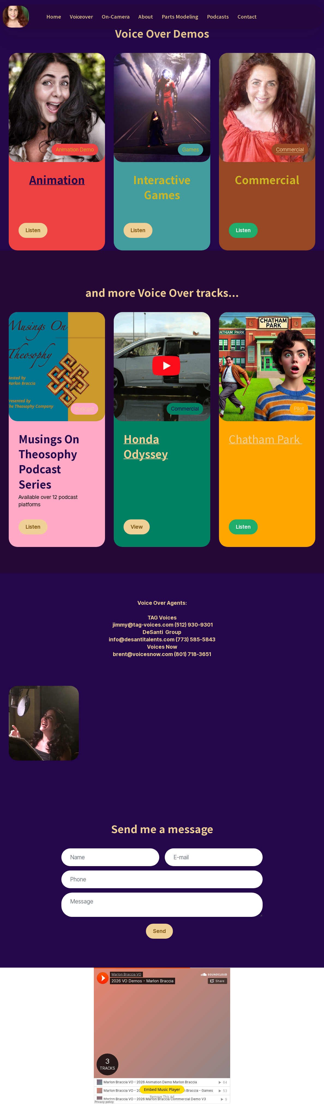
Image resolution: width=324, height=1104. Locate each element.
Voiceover (81, 16)
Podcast (84, 408)
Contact (247, 16)
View (137, 526)
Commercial (290, 149)
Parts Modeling (180, 16)
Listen (33, 230)
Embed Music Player (162, 1089)
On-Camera (116, 16)
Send (159, 931)
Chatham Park (264, 438)
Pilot (299, 408)
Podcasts (218, 16)
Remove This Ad (162, 1096)
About (146, 16)
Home (53, 16)
